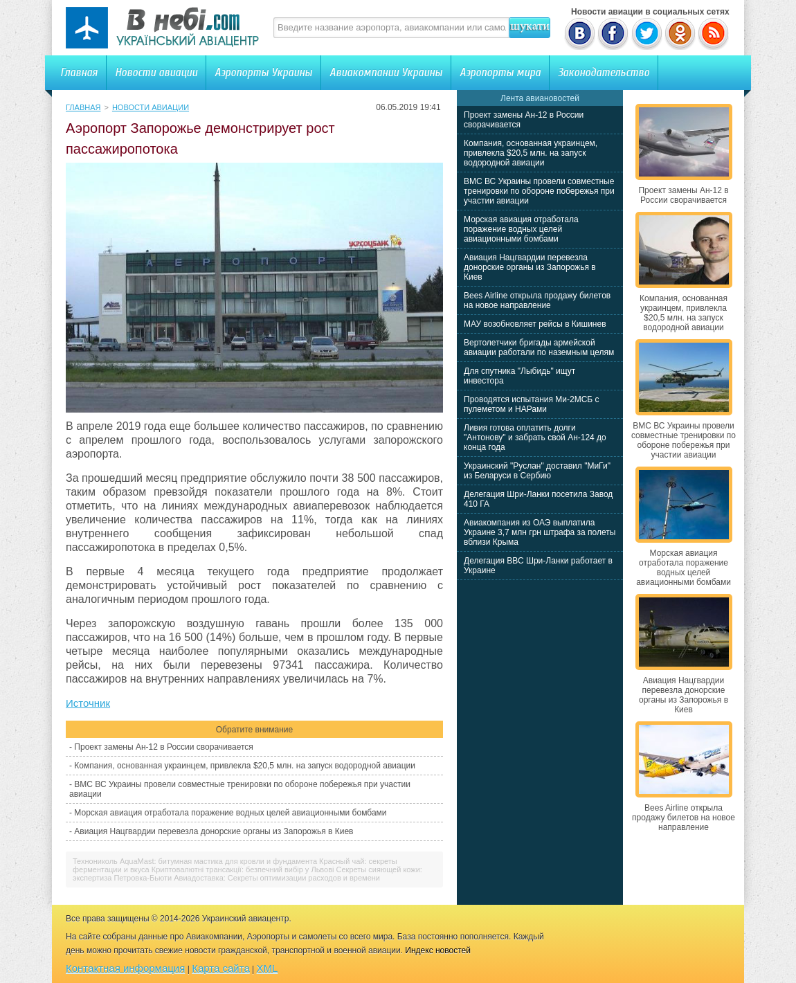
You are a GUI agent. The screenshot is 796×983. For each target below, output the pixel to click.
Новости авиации (156, 72)
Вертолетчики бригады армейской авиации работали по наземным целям (539, 347)
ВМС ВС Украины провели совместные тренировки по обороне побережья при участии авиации (539, 191)
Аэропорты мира (500, 72)
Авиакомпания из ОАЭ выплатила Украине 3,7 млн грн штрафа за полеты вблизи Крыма (539, 532)
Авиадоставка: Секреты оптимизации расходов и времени (277, 878)
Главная (79, 72)
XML (267, 968)
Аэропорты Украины (263, 72)
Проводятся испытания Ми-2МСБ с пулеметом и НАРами (531, 404)
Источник (88, 703)
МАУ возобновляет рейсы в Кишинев (535, 324)
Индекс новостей (438, 950)
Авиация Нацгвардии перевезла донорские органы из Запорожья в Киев (213, 831)
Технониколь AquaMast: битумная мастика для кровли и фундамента (195, 861)
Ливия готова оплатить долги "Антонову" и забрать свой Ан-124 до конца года (535, 437)
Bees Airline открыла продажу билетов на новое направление (537, 300)
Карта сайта (221, 968)
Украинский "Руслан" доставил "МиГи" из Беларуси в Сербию (537, 470)
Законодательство (603, 72)
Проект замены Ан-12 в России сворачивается (163, 747)
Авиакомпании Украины (385, 72)
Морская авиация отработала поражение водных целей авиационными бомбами (230, 813)
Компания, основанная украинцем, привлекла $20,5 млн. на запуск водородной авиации (244, 765)
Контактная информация (125, 968)
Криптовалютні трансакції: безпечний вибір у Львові (243, 869)
